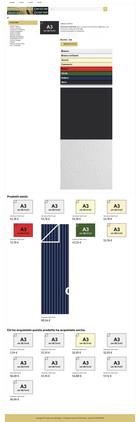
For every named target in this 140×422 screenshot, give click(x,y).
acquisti (21, 2)
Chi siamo (12, 2)
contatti (30, 2)
